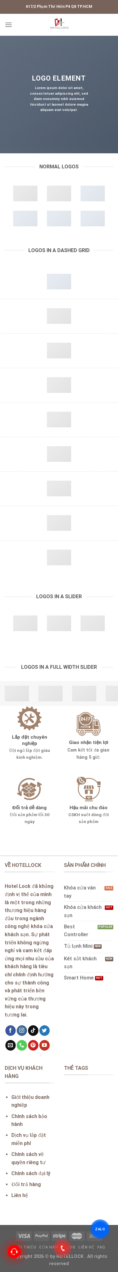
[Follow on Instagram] (22, 1030)
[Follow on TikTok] (33, 1030)
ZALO (100, 1229)
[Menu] (8, 24)
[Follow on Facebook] (10, 1030)
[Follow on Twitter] (44, 1030)
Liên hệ (86, 1247)
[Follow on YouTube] (44, 1045)
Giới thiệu (24, 1247)
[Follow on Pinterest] (33, 1045)
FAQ (101, 1247)
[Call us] (22, 1045)
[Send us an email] (10, 1045)
